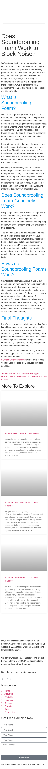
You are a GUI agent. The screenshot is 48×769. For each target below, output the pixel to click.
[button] (24, 23)
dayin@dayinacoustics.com (13, 360)
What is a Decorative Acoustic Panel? (22, 433)
